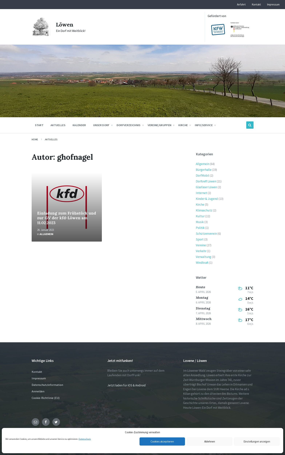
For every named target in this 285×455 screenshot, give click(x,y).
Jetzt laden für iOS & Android (126, 385)
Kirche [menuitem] (183, 125)
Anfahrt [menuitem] (241, 4)
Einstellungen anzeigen (257, 441)
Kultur (200, 216)
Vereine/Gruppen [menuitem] (160, 125)
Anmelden (38, 391)
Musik (200, 222)
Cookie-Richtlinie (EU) (45, 398)
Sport (200, 239)
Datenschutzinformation (47, 385)
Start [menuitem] (39, 125)
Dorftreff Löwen (206, 181)
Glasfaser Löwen (206, 187)
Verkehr (201, 251)
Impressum (39, 378)
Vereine (201, 245)
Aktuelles (51, 139)
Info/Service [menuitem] (204, 125)
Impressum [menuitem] (273, 4)
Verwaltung (203, 257)
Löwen (64, 24)
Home (35, 139)
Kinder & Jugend (207, 199)
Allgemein (46, 234)
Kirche (200, 205)
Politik (200, 228)
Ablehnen (209, 441)
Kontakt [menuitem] (256, 4)
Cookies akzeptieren (162, 441)
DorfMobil (202, 175)
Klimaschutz (204, 210)
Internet (201, 193)
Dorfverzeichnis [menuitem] (129, 125)
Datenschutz (85, 439)
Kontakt (37, 372)
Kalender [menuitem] (79, 125)
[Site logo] (41, 35)
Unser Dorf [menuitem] (101, 125)
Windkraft (202, 263)
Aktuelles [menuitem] (58, 125)
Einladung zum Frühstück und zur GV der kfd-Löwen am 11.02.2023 (66, 218)
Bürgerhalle (204, 170)
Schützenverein (206, 234)
